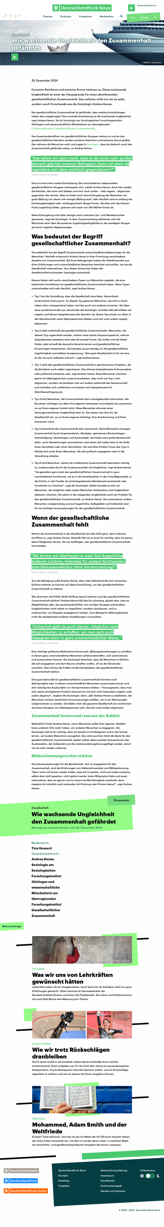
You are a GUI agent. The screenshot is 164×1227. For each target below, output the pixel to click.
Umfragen (93, 144)
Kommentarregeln (111, 1185)
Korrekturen (108, 1180)
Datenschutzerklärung (114, 1170)
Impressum (107, 1175)
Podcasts (65, 16)
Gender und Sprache (113, 1190)
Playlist (144, 17)
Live (133, 17)
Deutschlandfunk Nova (72, 1170)
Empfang (63, 1180)
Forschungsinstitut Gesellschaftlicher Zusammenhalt (63, 128)
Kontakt (63, 1175)
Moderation (106, 16)
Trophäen (64, 1185)
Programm (85, 16)
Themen (47, 16)
